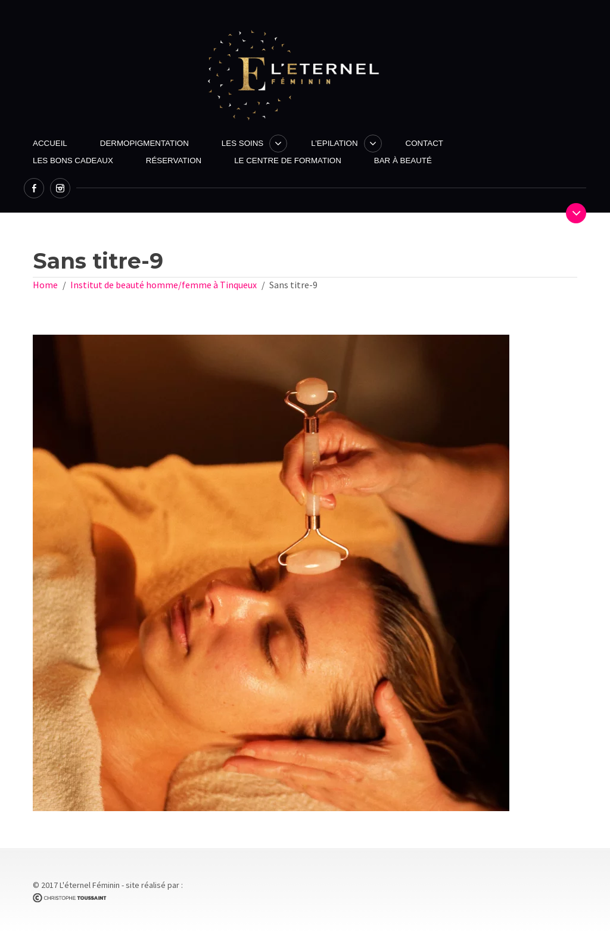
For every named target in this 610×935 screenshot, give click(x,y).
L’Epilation (334, 143)
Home (45, 285)
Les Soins (242, 143)
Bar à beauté (403, 160)
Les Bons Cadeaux (73, 160)
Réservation (173, 160)
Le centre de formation (287, 160)
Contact (424, 143)
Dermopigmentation (144, 143)
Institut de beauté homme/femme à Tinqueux (163, 285)
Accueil (50, 143)
